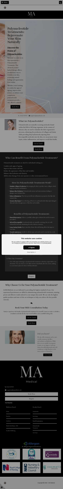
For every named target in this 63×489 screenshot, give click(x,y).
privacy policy (47, 243)
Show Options (31, 252)
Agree (31, 247)
